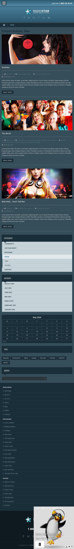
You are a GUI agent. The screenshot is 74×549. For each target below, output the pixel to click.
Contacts (7, 414)
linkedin (44, 18)
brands (63, 140)
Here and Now (9, 469)
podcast (42, 74)
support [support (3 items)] (62, 358)
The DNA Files (9, 497)
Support (54, 140)
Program (24, 74)
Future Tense (9, 489)
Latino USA (8, 465)
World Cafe (8, 442)
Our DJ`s (7, 398)
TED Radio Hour (10, 438)
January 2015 (10, 309)
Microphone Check (10, 450)
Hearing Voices (9, 486)
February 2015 (10, 305)
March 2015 (9, 301)
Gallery (7, 410)
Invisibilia (7, 430)
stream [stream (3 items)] (52, 358)
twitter (29, 18)
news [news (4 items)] (26, 358)
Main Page (8, 391)
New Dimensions (10, 462)
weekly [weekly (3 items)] (5, 362)
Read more (7, 92)
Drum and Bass (9, 423)
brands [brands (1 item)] (6, 358)
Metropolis (8, 434)
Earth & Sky (8, 493)
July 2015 (8, 288)
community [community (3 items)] (16, 358)
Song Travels (9, 446)
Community (21, 140)
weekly (38, 142)
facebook (24, 18)
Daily (18, 74)
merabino (9, 74)
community (5, 142)
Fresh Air (7, 505)
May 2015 (8, 296)
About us (7, 395)
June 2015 (8, 292)
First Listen (8, 454)
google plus (39, 18)
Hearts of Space (10, 482)
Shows (7, 402)
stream (48, 74)
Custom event (30, 140)
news (11, 142)
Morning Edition (10, 458)
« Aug (4, 341)
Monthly (37, 140)
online (37, 74)
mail (49, 18)
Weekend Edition (10, 426)
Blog (6, 406)
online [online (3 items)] (33, 358)
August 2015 (9, 284)
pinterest (34, 18)
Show (29, 74)
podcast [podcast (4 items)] (43, 358)
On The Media (9, 501)
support (32, 142)
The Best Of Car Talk (11, 473)
